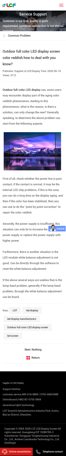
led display (32, 310)
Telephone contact (49, 451)
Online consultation (16, 451)
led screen (12, 335)
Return (36, 357)
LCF (15, 310)
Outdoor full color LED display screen (27, 327)
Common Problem (19, 35)
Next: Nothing (33, 349)
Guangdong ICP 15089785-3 (38, 432)
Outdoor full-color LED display (22, 90)
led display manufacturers (21, 318)
